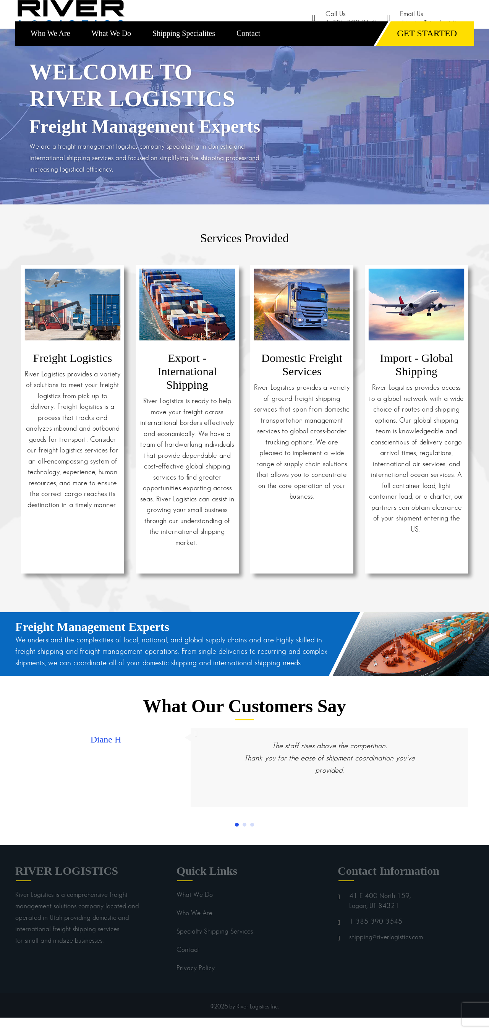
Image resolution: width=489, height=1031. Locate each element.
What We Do (111, 46)
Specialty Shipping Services (214, 944)
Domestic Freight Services (301, 378)
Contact (248, 46)
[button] (237, 838)
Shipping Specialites (183, 46)
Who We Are (50, 46)
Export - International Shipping (187, 385)
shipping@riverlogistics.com (386, 950)
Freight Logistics (72, 371)
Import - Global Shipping (416, 378)
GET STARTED (427, 47)
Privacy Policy (195, 981)
